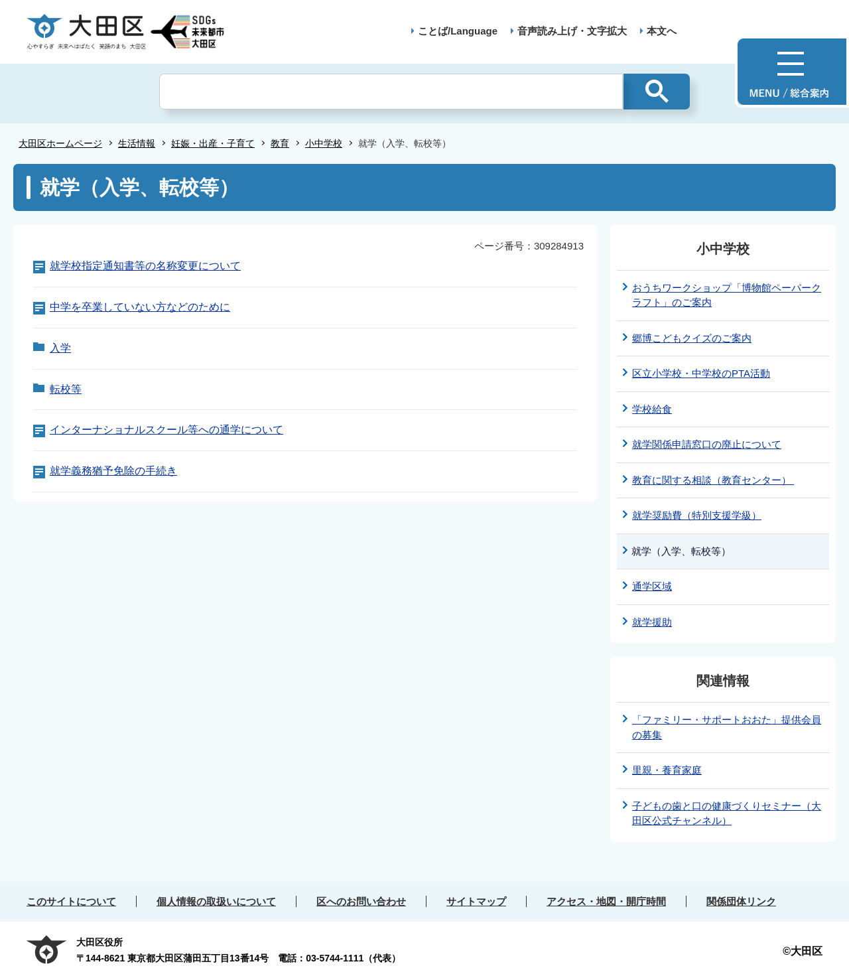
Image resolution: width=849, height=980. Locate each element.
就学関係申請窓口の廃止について (706, 444)
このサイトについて (71, 901)
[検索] (391, 91)
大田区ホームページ (60, 143)
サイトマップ (476, 901)
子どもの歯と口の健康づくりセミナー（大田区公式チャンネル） (726, 813)
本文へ (662, 30)
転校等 (66, 389)
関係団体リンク (741, 901)
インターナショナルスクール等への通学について (166, 429)
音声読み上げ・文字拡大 (572, 30)
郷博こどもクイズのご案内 (691, 338)
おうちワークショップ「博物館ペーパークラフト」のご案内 (726, 295)
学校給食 (652, 409)
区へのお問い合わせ (361, 901)
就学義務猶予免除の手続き (113, 470)
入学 (60, 348)
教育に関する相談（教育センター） (713, 480)
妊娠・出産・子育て (213, 143)
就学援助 (652, 622)
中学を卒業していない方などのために (140, 307)
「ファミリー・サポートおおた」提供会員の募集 (726, 727)
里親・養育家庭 (667, 770)
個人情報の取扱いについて (216, 901)
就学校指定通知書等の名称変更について (145, 265)
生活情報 (136, 143)
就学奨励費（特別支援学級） (696, 515)
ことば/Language (457, 30)
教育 (280, 143)
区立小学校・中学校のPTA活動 (701, 373)
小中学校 (323, 143)
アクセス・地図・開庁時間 (606, 901)
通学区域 (652, 586)
